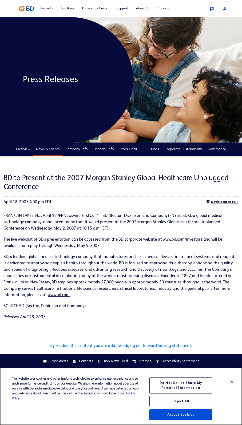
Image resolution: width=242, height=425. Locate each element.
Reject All (181, 403)
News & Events (48, 149)
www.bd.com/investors (182, 239)
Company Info (76, 149)
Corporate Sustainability (183, 149)
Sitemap (142, 361)
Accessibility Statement (177, 361)
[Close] (231, 383)
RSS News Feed (112, 361)
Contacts (82, 361)
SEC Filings (151, 149)
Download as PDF (222, 201)
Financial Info (103, 149)
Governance (217, 149)
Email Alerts (55, 361)
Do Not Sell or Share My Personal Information (180, 387)
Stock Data (128, 149)
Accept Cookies (180, 416)
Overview (23, 149)
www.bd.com (59, 295)
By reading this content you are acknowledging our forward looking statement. (121, 346)
